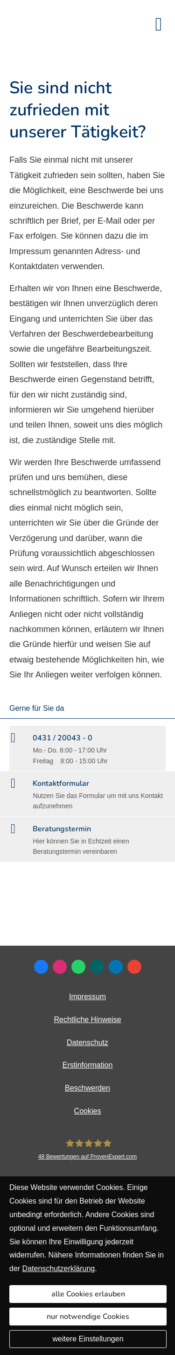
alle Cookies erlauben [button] (88, 1294)
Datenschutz (87, 1042)
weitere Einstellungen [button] (87, 1339)
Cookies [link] (87, 1111)
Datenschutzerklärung (58, 1268)
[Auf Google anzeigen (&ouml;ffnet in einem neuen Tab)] (134, 967)
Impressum (87, 997)
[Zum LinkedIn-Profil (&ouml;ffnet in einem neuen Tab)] (116, 967)
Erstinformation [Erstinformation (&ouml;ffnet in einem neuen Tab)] (88, 1065)
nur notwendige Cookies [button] (88, 1316)
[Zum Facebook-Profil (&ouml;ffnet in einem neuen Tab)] (41, 967)
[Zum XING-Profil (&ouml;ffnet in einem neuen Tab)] (97, 967)
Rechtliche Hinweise (87, 1020)
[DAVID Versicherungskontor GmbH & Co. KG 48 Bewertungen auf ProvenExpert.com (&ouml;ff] (87, 1149)
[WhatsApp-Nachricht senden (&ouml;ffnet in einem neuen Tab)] (78, 967)
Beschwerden (87, 1088)
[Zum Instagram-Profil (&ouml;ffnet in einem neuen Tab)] (60, 967)
